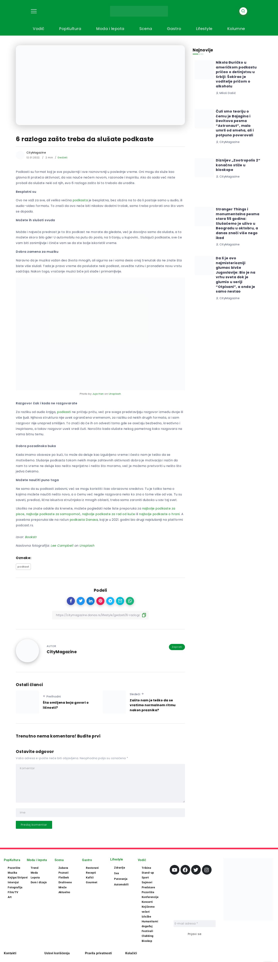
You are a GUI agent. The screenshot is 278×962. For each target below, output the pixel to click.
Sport (145, 877)
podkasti (64, 412)
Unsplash (115, 394)
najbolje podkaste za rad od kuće (108, 514)
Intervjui (13, 882)
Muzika (12, 872)
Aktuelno (64, 892)
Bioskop (147, 940)
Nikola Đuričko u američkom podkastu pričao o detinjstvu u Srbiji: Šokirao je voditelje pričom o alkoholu (236, 74)
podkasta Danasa (84, 519)
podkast (23, 566)
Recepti (91, 872)
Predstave (148, 887)
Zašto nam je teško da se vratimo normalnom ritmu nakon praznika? (153, 705)
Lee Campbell (62, 545)
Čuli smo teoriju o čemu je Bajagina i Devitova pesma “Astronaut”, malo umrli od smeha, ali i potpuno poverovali (235, 123)
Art (10, 897)
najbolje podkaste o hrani (159, 514)
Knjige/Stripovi (18, 877)
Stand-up (148, 872)
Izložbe (146, 916)
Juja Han (98, 394)
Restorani (92, 867)
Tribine (146, 867)
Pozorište (14, 867)
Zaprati (177, 647)
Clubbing (147, 935)
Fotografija (15, 887)
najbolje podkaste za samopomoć (53, 514)
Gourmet (91, 882)
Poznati (63, 872)
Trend (35, 867)
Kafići (90, 877)
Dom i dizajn (39, 882)
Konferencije (150, 897)
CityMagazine (36, 153)
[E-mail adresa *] (195, 923)
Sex (116, 873)
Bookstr (31, 537)
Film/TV (13, 892)
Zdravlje (119, 867)
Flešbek (63, 877)
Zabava (63, 867)
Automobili (121, 884)
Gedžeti (63, 157)
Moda (34, 872)
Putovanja (121, 878)
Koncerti (147, 901)
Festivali (147, 931)
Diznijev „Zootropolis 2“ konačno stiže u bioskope (238, 165)
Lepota (35, 877)
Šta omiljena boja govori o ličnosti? (66, 705)
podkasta (80, 200)
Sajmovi (147, 882)
